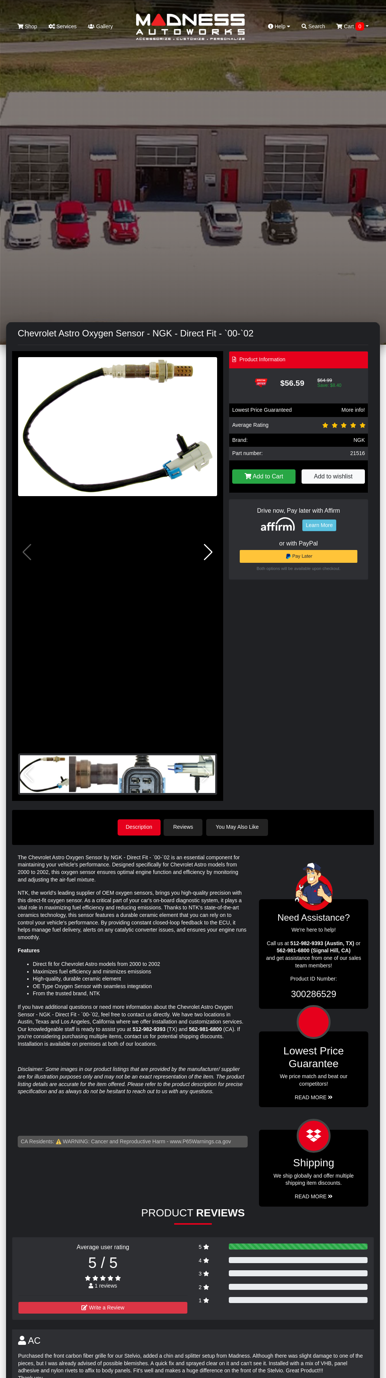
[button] (208, 552)
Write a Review (102, 1307)
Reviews (185, 827)
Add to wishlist (333, 476)
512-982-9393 (149, 1028)
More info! (353, 410)
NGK (359, 440)
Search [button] (313, 26)
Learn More (319, 525)
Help (279, 26)
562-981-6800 (205, 1028)
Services (63, 26)
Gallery (100, 26)
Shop (27, 26)
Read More (314, 1097)
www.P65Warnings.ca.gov (200, 1141)
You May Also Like (239, 827)
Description (139, 827)
